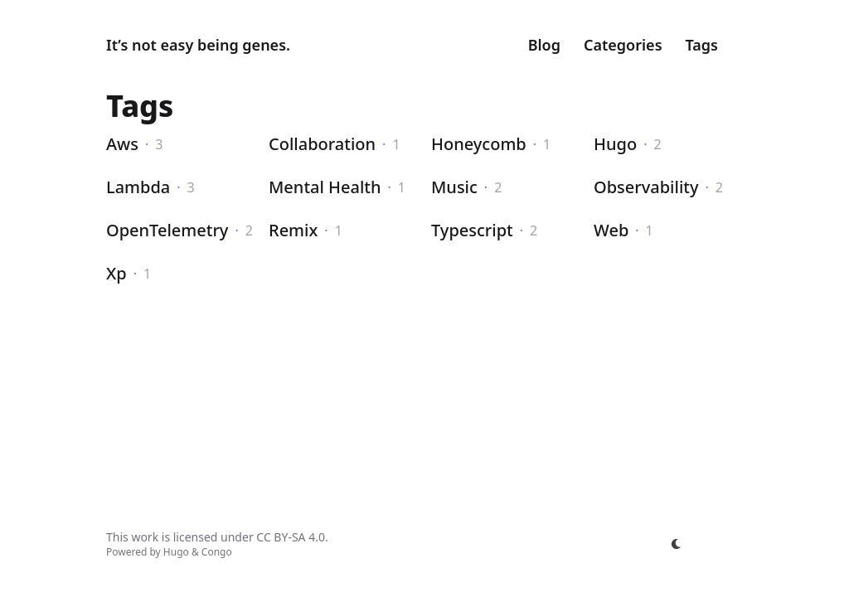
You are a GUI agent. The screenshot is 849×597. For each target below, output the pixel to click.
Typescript (472, 230)
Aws (122, 144)
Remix (293, 230)
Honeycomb (478, 144)
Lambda (138, 187)
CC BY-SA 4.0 (290, 537)
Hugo (615, 144)
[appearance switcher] (676, 544)
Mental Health (325, 187)
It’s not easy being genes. (198, 45)
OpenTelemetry (167, 230)
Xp (116, 273)
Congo (216, 552)
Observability (646, 187)
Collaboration (322, 144)
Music (454, 187)
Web (611, 230)
